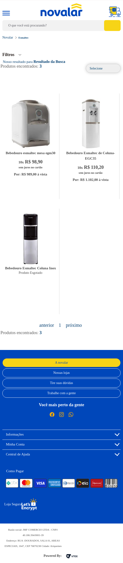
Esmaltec (23, 37)
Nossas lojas (61, 373)
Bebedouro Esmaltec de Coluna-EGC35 (90, 155)
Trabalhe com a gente (61, 393)
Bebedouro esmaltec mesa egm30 (30, 153)
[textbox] (61, 25)
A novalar (61, 362)
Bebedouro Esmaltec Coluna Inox (30, 268)
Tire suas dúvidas (61, 383)
